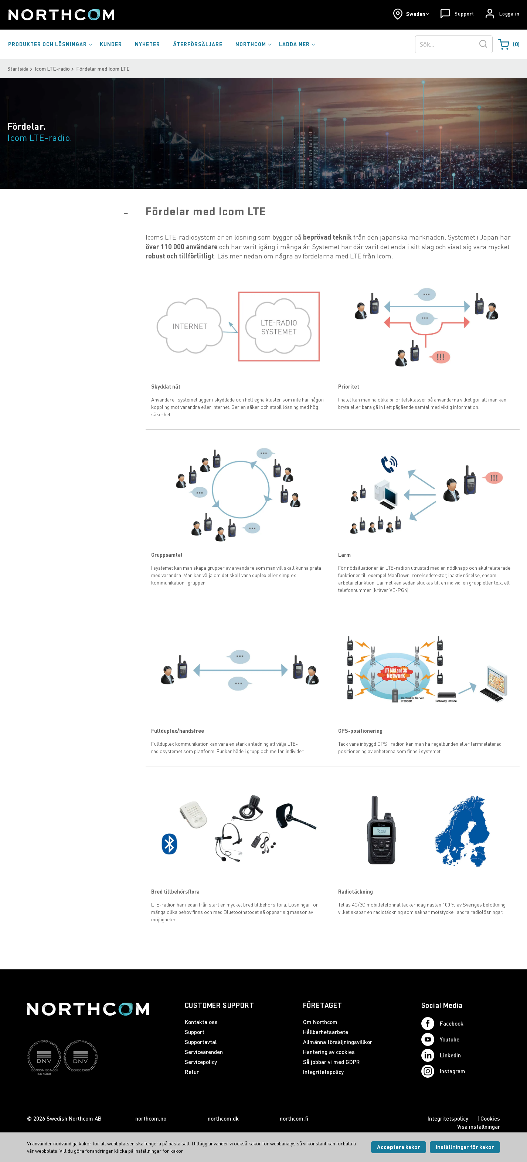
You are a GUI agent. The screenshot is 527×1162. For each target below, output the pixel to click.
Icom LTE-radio (52, 68)
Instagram (443, 1071)
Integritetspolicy (323, 1071)
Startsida (17, 68)
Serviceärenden (204, 1051)
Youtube (440, 1039)
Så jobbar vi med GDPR (331, 1061)
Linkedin (441, 1055)
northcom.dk (223, 1118)
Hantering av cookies (329, 1051)
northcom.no (150, 1118)
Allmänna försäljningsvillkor (337, 1042)
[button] (411, 14)
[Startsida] (60, 14)
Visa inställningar (478, 1126)
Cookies (490, 1118)
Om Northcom (320, 1022)
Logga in (509, 14)
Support (464, 14)
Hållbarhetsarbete (325, 1032)
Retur (192, 1071)
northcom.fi (294, 1118)
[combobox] (454, 44)
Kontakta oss (201, 1022)
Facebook (442, 1023)
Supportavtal (201, 1042)
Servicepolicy (201, 1061)
